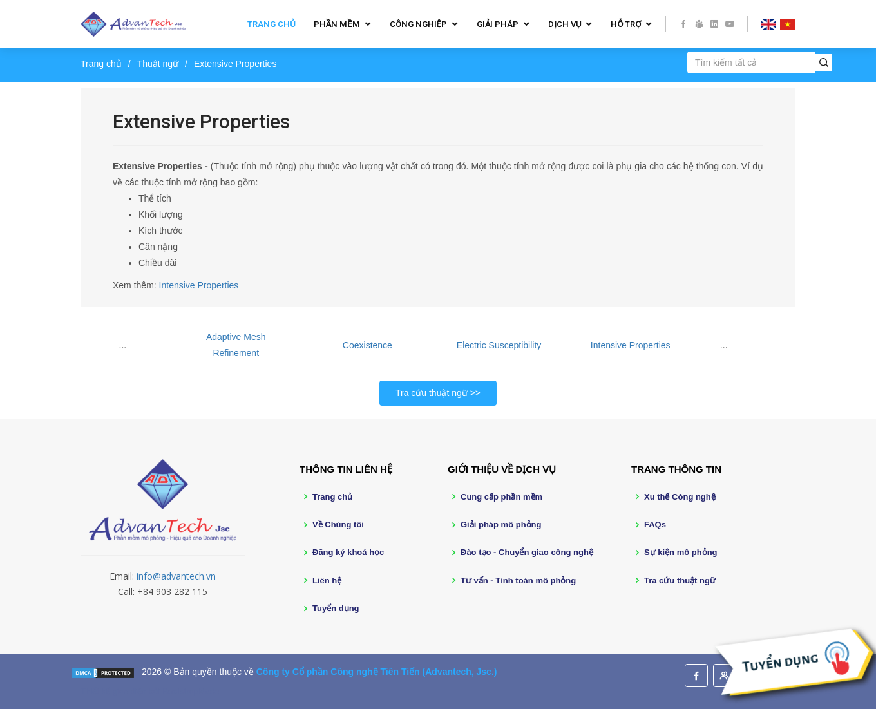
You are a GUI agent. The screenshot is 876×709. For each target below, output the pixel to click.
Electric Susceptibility (499, 345)
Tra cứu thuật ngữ (431, 393)
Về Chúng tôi (338, 524)
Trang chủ (271, 24)
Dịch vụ (564, 24)
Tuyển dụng (335, 608)
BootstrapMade (190, 691)
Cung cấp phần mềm (501, 497)
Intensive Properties (199, 285)
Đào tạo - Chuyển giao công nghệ (527, 552)
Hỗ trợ (626, 24)
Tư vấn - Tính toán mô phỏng (518, 580)
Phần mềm (337, 24)
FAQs (655, 524)
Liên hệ (326, 580)
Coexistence (367, 345)
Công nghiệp (418, 24)
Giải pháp (498, 24)
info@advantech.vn (176, 576)
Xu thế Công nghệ (680, 497)
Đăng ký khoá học (348, 552)
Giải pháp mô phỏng (501, 524)
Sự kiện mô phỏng (681, 552)
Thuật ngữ (157, 64)
